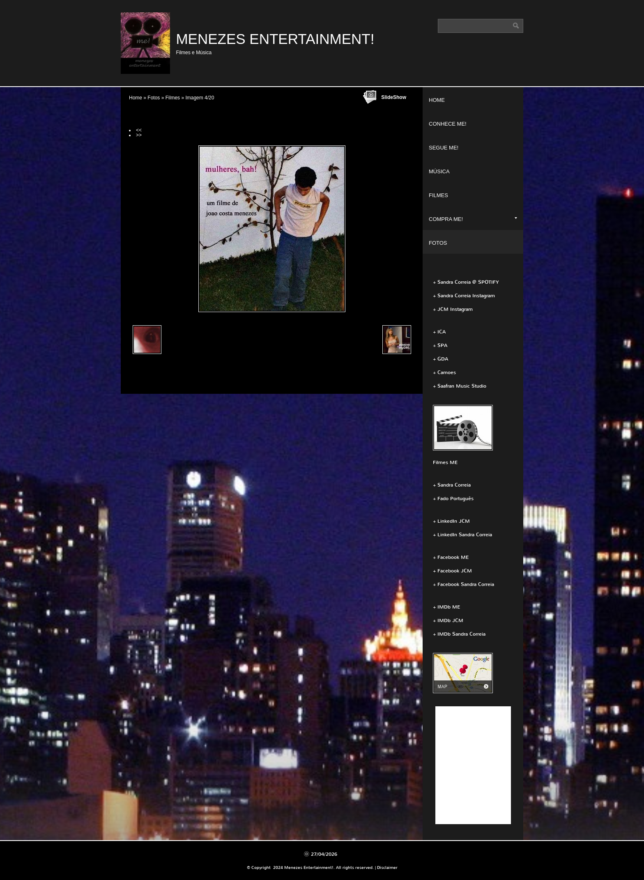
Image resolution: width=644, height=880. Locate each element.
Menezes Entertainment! (275, 39)
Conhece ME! (448, 124)
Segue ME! (443, 148)
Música (439, 171)
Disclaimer (387, 867)
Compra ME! (473, 219)
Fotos (153, 98)
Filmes (173, 98)
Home (135, 98)
